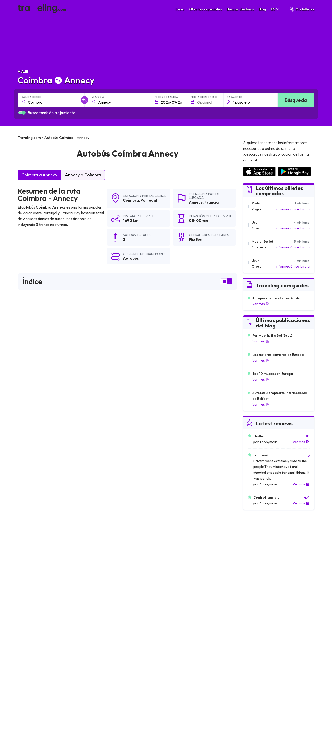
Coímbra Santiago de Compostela (120, 583)
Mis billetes (301, 9)
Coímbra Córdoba (179, 575)
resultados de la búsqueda (199, 315)
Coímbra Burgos (178, 550)
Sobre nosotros (118, 673)
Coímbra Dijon (103, 616)
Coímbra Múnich (177, 583)
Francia (211, 202)
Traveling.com (97, 726)
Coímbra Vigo (176, 559)
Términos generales (191, 668)
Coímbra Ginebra (105, 591)
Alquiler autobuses (261, 683)
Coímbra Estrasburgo (109, 633)
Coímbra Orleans (105, 608)
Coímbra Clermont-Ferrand (187, 600)
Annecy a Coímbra (83, 175)
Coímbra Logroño (34, 567)
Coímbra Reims (31, 633)
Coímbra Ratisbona (35, 583)
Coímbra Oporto (178, 591)
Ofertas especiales (205, 9)
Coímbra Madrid (32, 550)
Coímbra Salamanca (108, 550)
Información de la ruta (293, 209)
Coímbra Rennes (178, 633)
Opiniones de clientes (263, 673)
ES (275, 9)
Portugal (149, 200)
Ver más (261, 304)
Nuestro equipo (117, 678)
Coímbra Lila (29, 624)
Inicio (179, 9)
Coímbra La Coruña (180, 567)
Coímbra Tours (31, 600)
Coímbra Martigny (34, 616)
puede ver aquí (66, 445)
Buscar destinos (240, 9)
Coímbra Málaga (33, 575)
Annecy (196, 202)
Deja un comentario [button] (209, 487)
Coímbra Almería (105, 567)
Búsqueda (296, 100)
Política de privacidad (192, 673)
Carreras (254, 668)
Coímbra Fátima (105, 600)
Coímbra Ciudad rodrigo (39, 559)
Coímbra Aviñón (177, 624)
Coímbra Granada (106, 575)
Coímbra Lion (30, 608)
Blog (262, 9)
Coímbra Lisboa (104, 624)
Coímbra (131, 200)
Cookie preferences (191, 678)
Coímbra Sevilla (104, 559)
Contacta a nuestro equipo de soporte (60, 688)
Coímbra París (31, 591)
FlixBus (26, 374)
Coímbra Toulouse (179, 616)
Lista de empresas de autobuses (271, 678)
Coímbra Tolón (176, 608)
